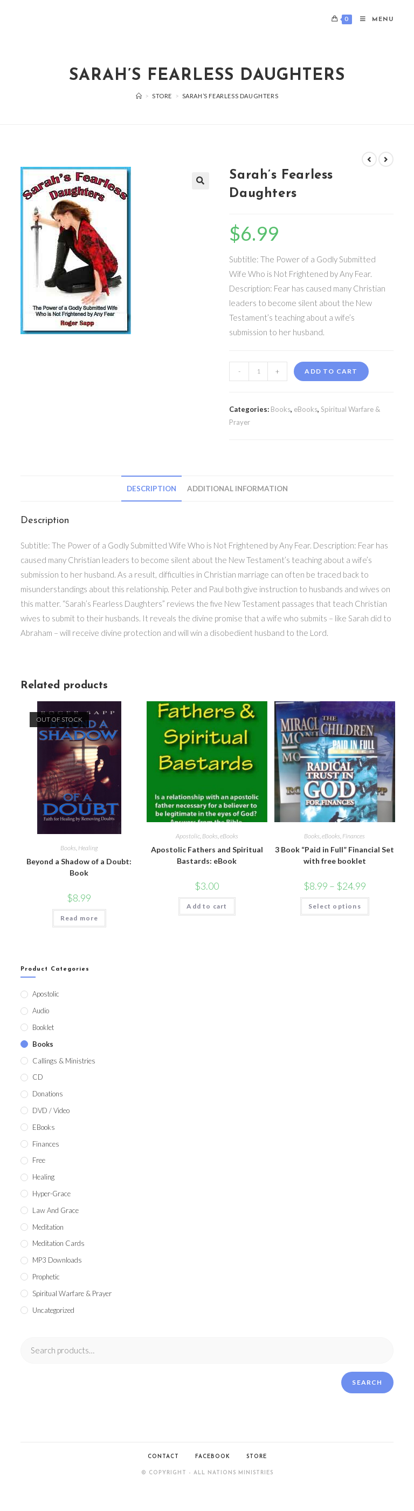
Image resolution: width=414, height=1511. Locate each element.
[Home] (139, 95)
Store (256, 1457)
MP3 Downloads (57, 1260)
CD (37, 1077)
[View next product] (386, 159)
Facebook (212, 1457)
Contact (163, 1457)
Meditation (48, 1227)
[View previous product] (369, 159)
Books (281, 409)
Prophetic (46, 1276)
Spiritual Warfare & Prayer (72, 1293)
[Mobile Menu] (373, 20)
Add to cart (331, 371)
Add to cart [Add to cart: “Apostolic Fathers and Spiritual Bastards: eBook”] (207, 906)
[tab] (151, 488)
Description (151, 488)
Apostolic (188, 836)
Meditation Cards (58, 1243)
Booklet (43, 1027)
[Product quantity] (258, 371)
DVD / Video (51, 1110)
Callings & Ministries (63, 1060)
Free (38, 1160)
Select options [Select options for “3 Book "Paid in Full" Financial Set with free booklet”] (334, 906)
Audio (40, 1010)
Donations (47, 1093)
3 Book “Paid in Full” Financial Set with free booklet (334, 855)
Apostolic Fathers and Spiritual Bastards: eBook (207, 855)
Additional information (237, 488)
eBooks (306, 409)
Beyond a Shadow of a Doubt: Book (79, 867)
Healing (88, 848)
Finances (353, 836)
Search (367, 1382)
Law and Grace (55, 1210)
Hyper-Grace (51, 1193)
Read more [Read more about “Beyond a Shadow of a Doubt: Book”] (79, 918)
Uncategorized (53, 1310)
